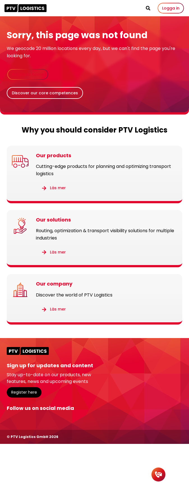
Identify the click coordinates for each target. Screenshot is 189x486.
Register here (24, 392)
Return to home (28, 74)
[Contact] (158, 474)
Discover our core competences (45, 93)
